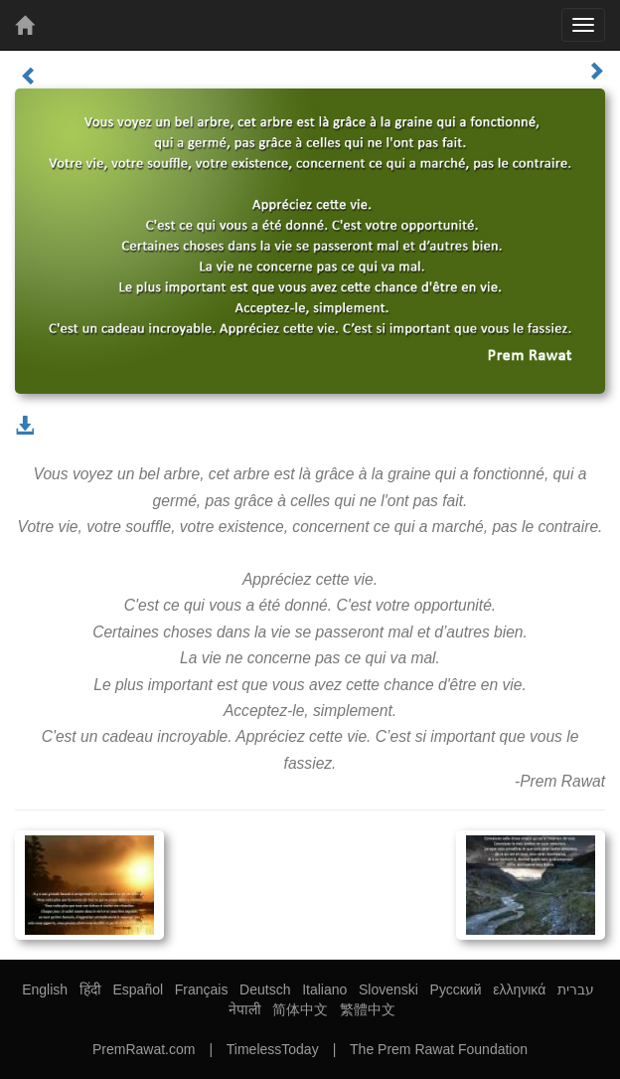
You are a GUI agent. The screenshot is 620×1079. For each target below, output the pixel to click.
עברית (575, 989)
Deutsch (264, 989)
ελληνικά (519, 989)
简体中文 (300, 1009)
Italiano (324, 989)
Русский (456, 989)
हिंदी (90, 989)
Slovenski (388, 989)
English (45, 989)
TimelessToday (273, 1049)
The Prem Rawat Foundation (439, 1049)
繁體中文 (367, 1009)
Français (202, 989)
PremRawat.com (143, 1049)
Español (137, 989)
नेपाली (245, 1009)
